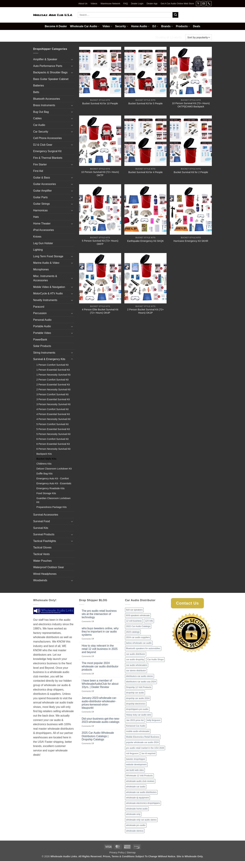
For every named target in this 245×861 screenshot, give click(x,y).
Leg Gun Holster (43, 243)
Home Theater (42, 223)
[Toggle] (72, 59)
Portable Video (42, 332)
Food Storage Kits (46, 493)
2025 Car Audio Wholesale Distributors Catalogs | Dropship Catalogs (98, 736)
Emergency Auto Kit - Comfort (52, 478)
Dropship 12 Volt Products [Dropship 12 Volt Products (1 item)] (138, 687)
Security (121, 26)
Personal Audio (42, 319)
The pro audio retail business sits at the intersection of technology (99, 614)
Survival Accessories (45, 514)
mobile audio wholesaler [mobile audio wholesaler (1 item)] (137, 731)
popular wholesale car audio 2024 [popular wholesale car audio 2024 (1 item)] (142, 742)
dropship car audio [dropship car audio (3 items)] (135, 692)
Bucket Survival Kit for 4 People (145, 172)
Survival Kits (40, 527)
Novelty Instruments (45, 300)
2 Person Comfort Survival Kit (52, 379)
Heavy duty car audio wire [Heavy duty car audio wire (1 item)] (138, 714)
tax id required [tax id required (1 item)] (148, 753)
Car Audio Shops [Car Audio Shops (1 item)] (155, 659)
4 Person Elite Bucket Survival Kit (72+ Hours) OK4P (100, 311)
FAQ (125, 3)
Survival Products (43, 534)
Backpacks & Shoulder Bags (50, 72)
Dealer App (152, 3)
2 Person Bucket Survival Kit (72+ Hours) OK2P (145, 311)
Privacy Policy (117, 852)
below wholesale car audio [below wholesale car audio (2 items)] (139, 643)
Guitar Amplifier (42, 190)
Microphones (41, 269)
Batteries (38, 85)
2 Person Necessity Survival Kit (53, 389)
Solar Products (42, 346)
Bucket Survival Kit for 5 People (145, 103)
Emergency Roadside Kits (50, 488)
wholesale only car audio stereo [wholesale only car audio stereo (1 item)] (141, 819)
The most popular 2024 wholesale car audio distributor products (100, 666)
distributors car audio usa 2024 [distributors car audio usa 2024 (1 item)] (141, 681)
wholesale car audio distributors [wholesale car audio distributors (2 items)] (141, 792)
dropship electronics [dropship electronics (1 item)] (135, 703)
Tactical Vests (41, 554)
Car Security (40, 131)
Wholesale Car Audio (85, 26)
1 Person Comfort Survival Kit (52, 364)
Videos (94, 3)
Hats (36, 216)
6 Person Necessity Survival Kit (53, 449)
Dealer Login (137, 3)
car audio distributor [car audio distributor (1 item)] (135, 654)
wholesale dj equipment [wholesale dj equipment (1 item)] (137, 797)
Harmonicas (40, 210)
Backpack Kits (44, 453)
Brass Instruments (44, 105)
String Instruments (44, 352)
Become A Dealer (56, 26)
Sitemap (131, 852)
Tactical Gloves (42, 547)
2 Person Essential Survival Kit (53, 384)
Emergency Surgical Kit (47, 151)
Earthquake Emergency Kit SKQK (145, 241)
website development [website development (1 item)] (136, 764)
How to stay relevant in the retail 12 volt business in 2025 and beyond (100, 649)
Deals (196, 26)
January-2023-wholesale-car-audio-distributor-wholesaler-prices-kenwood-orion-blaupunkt (99, 702)
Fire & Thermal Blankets (47, 157)
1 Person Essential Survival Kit (53, 369)
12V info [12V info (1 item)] (149, 621)
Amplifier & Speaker (45, 59)
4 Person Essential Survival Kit (53, 414)
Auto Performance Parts (47, 65)
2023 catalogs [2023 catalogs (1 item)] (133, 632)
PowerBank (40, 339)
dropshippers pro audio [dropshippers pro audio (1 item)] (137, 709)
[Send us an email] (203, 3)
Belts (36, 92)
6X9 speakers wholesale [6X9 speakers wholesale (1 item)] (138, 615)
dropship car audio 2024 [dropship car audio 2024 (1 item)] (137, 698)
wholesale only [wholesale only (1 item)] (133, 814)
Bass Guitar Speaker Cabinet (50, 79)
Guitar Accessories (44, 184)
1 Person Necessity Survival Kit (53, 374)
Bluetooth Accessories (46, 98)
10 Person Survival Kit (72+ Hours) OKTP (100, 174)
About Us (82, 3)
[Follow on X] (198, 3)
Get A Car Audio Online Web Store (177, 3)
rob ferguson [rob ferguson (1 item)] (132, 753)
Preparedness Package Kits (51, 507)
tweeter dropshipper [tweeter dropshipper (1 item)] (135, 759)
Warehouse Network (110, 3)
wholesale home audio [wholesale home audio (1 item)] (137, 808)
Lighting (38, 249)
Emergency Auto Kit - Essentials (53, 483)
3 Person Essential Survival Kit (53, 399)
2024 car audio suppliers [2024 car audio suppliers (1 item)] (138, 637)
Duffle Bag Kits (44, 473)
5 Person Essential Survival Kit (53, 429)
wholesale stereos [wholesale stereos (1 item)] (134, 831)
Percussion (40, 313)
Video (107, 26)
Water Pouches (42, 560)
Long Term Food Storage (48, 256)
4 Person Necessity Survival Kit (53, 419)
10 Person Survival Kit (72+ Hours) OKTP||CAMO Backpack (191, 105)
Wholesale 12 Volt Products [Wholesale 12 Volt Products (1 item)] (139, 775)
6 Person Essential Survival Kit (53, 444)
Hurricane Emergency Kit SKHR (191, 241)
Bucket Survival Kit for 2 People (191, 172)
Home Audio (140, 26)
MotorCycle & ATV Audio (48, 293)
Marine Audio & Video (46, 262)
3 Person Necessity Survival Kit (53, 404)
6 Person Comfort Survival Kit (52, 439)
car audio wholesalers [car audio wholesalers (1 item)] (136, 665)
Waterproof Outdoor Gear (48, 567)
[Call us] (209, 3)
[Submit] (175, 15)
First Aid (38, 170)
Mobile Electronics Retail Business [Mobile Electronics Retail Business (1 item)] (142, 737)
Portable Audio (42, 326)
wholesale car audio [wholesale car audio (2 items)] (135, 786)
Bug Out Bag (41, 111)
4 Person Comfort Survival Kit (52, 409)
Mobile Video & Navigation (49, 287)
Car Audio (39, 125)
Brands (167, 26)
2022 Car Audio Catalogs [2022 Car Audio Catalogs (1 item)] (138, 626)
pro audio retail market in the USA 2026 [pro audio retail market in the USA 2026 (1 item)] (145, 748)
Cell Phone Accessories (47, 138)
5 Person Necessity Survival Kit (53, 434)
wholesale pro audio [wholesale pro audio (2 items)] (135, 825)
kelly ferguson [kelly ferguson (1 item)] (153, 720)
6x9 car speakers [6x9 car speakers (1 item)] (134, 609)
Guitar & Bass (41, 177)
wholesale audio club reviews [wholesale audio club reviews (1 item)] (140, 781)
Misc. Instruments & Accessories (45, 278)
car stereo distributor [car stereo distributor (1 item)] (136, 670)
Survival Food (41, 521)
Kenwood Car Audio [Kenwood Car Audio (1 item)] (135, 726)
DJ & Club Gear (42, 144)
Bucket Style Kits (46, 458)
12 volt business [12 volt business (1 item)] (134, 621)
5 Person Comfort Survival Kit (52, 424)
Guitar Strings (41, 203)
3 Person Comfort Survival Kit (52, 394)
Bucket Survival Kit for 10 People (100, 103)
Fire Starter (40, 164)
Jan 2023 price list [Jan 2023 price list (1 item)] (135, 720)
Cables (37, 118)
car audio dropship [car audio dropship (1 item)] (135, 659)
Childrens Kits (44, 463)
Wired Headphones (44, 573)
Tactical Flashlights (44, 541)
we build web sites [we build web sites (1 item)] (135, 770)
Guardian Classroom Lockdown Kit (53, 500)
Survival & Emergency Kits (64, 37)
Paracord (38, 306)
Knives (37, 236)
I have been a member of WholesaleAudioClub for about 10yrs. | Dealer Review (100, 683)
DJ (155, 26)
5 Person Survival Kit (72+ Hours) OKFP (100, 242)
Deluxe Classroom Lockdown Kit (54, 468)
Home (37, 37)
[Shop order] (198, 37)
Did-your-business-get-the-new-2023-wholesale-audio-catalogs (101, 720)
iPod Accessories (43, 230)
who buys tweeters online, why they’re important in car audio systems (100, 631)
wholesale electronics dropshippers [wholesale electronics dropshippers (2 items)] (143, 803)
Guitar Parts (40, 197)
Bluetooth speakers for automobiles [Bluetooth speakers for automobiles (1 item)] (143, 648)
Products (183, 26)
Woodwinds (40, 580)
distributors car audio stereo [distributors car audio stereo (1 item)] (139, 676)
